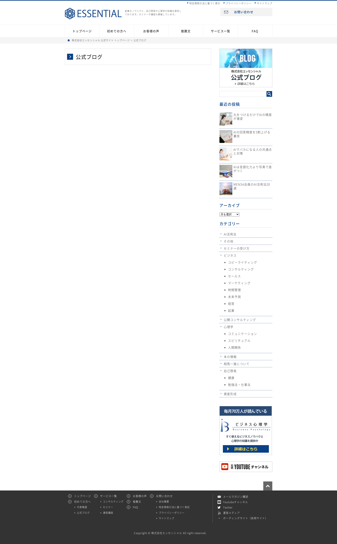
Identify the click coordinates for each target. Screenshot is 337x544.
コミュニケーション (242, 333)
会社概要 (164, 501)
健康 (231, 377)
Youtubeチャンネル (235, 502)
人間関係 (234, 347)
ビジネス (230, 255)
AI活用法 (230, 234)
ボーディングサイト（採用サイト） (245, 518)
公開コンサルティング (240, 319)
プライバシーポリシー (238, 3)
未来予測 (234, 296)
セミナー (108, 507)
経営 (231, 303)
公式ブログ (83, 513)
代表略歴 (82, 507)
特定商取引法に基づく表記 (174, 507)
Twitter (228, 507)
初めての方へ (116, 31)
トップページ (82, 31)
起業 (231, 310)
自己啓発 (230, 371)
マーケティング (239, 283)
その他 (228, 241)
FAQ (255, 31)
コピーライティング (242, 262)
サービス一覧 (220, 31)
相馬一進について (237, 364)
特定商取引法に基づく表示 (204, 3)
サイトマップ (264, 3)
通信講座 (108, 513)
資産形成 (230, 394)
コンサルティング (241, 269)
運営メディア (231, 513)
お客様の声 (151, 31)
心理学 (228, 327)
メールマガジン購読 (235, 497)
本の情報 (230, 356)
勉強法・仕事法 (239, 384)
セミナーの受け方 (237, 248)
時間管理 (234, 290)
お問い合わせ (243, 12)
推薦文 (186, 31)
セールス (234, 276)
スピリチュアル (239, 340)
